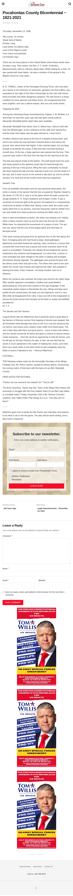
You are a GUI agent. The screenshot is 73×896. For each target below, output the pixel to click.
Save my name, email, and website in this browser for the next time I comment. (34, 594)
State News (37, 868)
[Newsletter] (10, 479)
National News (24, 868)
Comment (8, 537)
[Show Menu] (3, 4)
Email (11, 449)
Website (42, 581)
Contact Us (48, 868)
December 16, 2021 (10, 23)
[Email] (36, 453)
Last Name (42, 460)
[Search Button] (69, 4)
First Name (14, 460)
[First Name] (22, 464)
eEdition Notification (21, 476)
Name (6, 569)
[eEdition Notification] (10, 476)
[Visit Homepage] (36, 3)
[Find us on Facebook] (35, 889)
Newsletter (17, 479)
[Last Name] (50, 464)
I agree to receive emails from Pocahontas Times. (34, 471)
